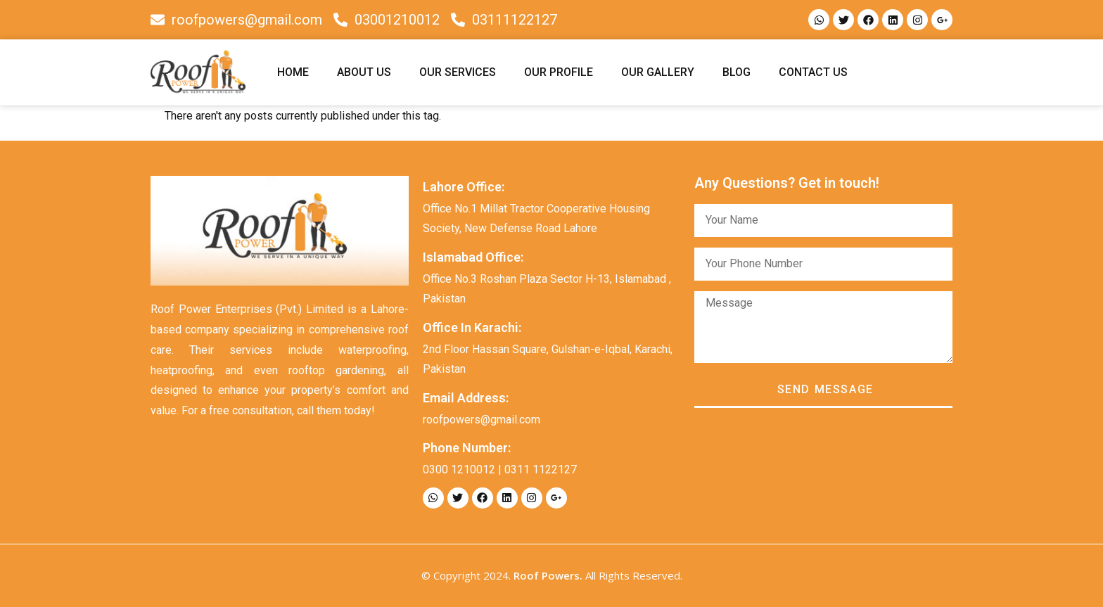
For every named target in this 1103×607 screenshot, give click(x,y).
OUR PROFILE (558, 72)
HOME (293, 72)
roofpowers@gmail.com (481, 419)
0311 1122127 (540, 469)
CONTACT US (813, 72)
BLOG (736, 72)
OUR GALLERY (657, 72)
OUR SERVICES (457, 72)
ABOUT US (364, 72)
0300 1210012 (459, 469)
